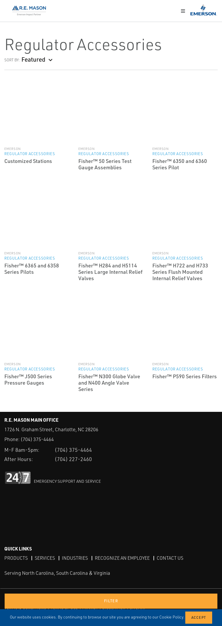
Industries (75, 558)
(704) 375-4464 (37, 439)
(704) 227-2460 (73, 459)
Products (16, 558)
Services (45, 558)
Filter (111, 601)
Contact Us (170, 558)
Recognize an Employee (122, 558)
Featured (33, 59)
